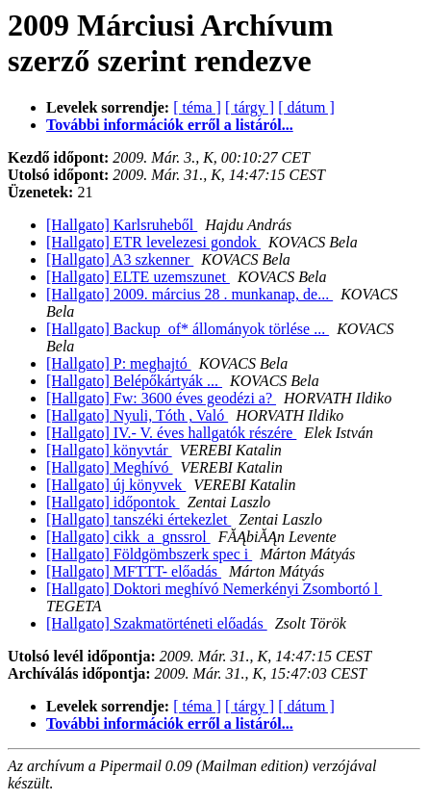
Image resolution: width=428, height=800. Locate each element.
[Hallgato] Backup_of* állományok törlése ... (187, 329)
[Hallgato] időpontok (113, 502)
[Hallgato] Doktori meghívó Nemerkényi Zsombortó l (214, 589)
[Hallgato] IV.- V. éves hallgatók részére (171, 433)
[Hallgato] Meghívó (109, 467)
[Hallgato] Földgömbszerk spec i (149, 554)
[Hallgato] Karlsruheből (121, 225)
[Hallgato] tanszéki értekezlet (138, 519)
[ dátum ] (306, 107)
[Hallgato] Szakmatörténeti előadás (156, 623)
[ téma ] (197, 107)
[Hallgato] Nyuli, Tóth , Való (137, 415)
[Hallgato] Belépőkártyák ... (134, 381)
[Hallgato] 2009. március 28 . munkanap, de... (189, 294)
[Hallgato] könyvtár (109, 450)
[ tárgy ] (249, 107)
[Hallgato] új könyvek (116, 485)
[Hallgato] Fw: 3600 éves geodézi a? (161, 398)
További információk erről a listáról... (169, 124)
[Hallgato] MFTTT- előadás (133, 571)
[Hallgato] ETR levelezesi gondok (153, 242)
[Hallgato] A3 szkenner (119, 259)
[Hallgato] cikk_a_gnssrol (128, 537)
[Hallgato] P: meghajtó (118, 363)
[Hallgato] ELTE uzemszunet (138, 277)
